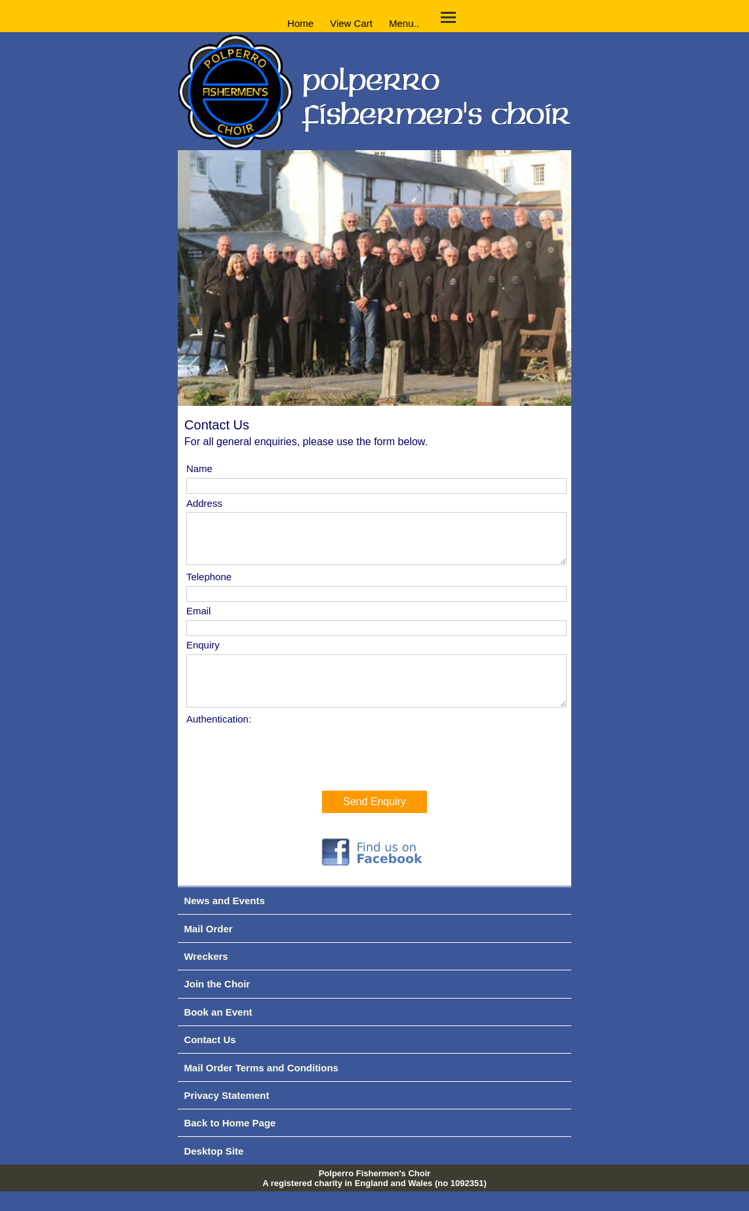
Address (204, 503)
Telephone (209, 586)
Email (198, 620)
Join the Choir (217, 1003)
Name (199, 468)
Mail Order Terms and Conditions (261, 1087)
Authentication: (218, 738)
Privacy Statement (226, 1115)
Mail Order (208, 948)
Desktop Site (213, 1170)
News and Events (224, 920)
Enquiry (203, 654)
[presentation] (286, 773)
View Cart (351, 22)
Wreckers (206, 976)
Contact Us (209, 1059)
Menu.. (404, 22)
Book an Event (218, 1031)
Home (300, 22)
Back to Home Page (229, 1142)
